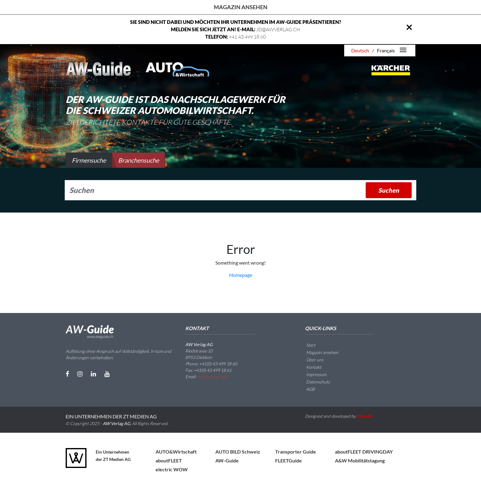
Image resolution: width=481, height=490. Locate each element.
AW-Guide (227, 460)
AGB (307, 389)
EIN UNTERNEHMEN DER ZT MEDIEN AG (111, 416)
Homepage (240, 275)
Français (386, 50)
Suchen (388, 190)
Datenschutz (314, 381)
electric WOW (172, 469)
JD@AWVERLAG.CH (278, 29)
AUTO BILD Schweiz (237, 451)
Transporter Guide (295, 451)
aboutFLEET (169, 460)
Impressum (312, 374)
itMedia (364, 416)
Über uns (311, 359)
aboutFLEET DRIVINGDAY (364, 451)
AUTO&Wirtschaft (176, 451)
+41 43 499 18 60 (247, 37)
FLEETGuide (288, 460)
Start (307, 345)
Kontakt (310, 367)
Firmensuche (89, 160)
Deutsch (360, 50)
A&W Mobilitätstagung (360, 460)
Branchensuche (138, 160)
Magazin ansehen (240, 7)
